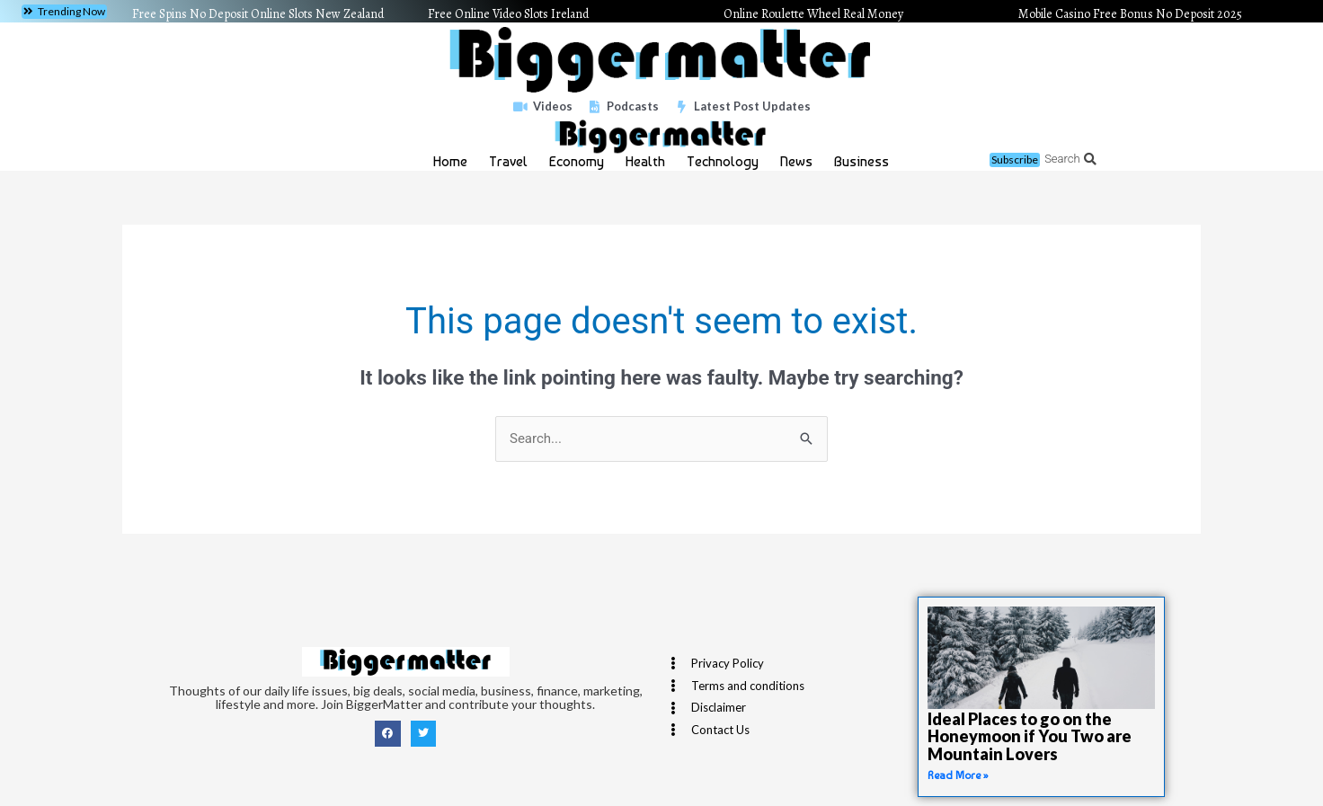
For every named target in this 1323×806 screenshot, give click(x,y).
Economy (576, 161)
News (796, 161)
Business (861, 161)
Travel (508, 161)
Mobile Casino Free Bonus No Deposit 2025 (1130, 13)
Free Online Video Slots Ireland (508, 13)
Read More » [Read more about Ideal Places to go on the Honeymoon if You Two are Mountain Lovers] (958, 775)
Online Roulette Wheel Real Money (813, 13)
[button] (64, 11)
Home (450, 161)
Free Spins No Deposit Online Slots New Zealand (258, 13)
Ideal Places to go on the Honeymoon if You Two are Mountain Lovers (1030, 737)
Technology (723, 161)
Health (645, 161)
